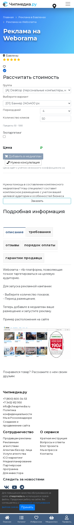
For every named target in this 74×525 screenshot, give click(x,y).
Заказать (37, 201)
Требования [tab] (40, 232)
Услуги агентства (14, 453)
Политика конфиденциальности (17, 412)
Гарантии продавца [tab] (24, 258)
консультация (23, 162)
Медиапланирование (17, 461)
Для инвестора (13, 473)
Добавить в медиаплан (23, 156)
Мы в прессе (48, 449)
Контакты (46, 453)
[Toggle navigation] (68, 4)
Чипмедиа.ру (15, 392)
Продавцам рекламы (17, 438)
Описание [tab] (14, 232)
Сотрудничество (18, 432)
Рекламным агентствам (11, 444)
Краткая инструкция (53, 438)
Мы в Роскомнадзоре (17, 417)
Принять (27, 507)
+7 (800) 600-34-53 (15, 398)
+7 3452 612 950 (12, 402)
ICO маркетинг (13, 457)
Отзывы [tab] (12, 245)
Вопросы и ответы (52, 442)
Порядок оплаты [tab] (39, 245)
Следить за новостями (23, 479)
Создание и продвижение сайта (16, 423)
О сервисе (49, 432)
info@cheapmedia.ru (16, 406)
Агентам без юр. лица (17, 449)
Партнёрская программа (12, 467)
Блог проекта (49, 446)
